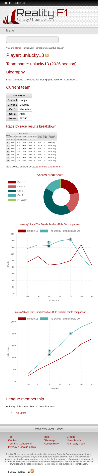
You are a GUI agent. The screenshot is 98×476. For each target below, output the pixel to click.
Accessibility (51, 443)
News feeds (74, 440)
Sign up (20, 2)
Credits (71, 436)
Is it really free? (76, 443)
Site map (49, 440)
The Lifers (20, 412)
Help (46, 436)
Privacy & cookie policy (22, 446)
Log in (7, 2)
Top (10, 436)
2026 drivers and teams (46, 166)
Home (18, 48)
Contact (13, 440)
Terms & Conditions (20, 443)
